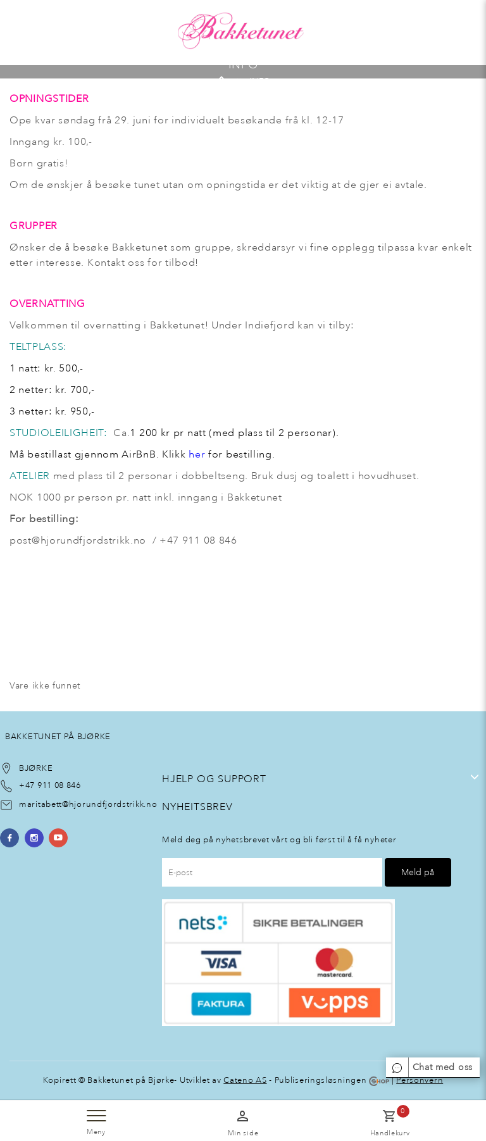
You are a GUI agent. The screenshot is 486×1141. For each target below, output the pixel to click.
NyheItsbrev (197, 807)
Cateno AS (244, 1080)
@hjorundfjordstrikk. (104, 804)
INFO (260, 80)
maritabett (40, 804)
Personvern (419, 1080)
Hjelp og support (214, 779)
